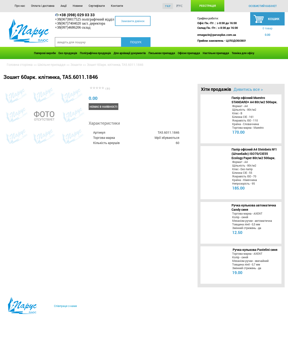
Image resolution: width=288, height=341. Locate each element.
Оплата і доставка (42, 5)
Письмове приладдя (161, 53)
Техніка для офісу (243, 53)
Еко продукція (67, 53)
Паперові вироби (45, 53)
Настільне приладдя (216, 53)
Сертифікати (97, 5)
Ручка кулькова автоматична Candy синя (254, 207)
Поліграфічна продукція (95, 53)
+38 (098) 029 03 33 (77, 14)
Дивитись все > (248, 89)
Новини (78, 5)
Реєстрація (207, 5)
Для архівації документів (130, 53)
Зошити (76, 64)
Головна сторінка (20, 64)
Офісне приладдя (189, 53)
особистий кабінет (263, 6)
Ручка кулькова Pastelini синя (255, 249)
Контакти (117, 5)
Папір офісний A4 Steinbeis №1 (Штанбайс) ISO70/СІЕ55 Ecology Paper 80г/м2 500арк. (254, 153)
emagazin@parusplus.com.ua (216, 35)
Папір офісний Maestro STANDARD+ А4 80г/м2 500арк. (254, 100)
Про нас (20, 5)
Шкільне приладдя (51, 64)
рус (179, 6)
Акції (64, 5)
